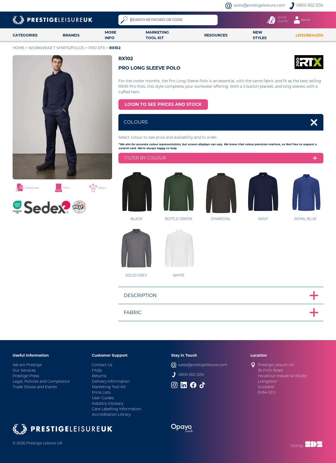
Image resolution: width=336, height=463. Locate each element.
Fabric (132, 312)
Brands (71, 35)
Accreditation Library (111, 415)
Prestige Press (26, 376)
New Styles (260, 35)
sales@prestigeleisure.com (259, 6)
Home (18, 48)
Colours (136, 122)
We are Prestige (27, 365)
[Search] (173, 20)
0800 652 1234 (309, 6)
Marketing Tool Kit (157, 35)
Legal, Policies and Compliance (41, 382)
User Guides (103, 398)
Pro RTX (96, 48)
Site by (307, 444)
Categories (25, 35)
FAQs (97, 371)
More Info (110, 35)
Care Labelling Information (116, 409)
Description (140, 295)
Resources (216, 35)
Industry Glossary (107, 404)
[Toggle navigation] (304, 20)
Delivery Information (111, 382)
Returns (99, 376)
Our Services (24, 371)
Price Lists (101, 393)
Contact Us (102, 365)
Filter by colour (145, 157)
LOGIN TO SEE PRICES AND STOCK (163, 104)
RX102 (114, 47)
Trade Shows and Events (35, 387)
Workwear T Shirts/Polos (56, 48)
